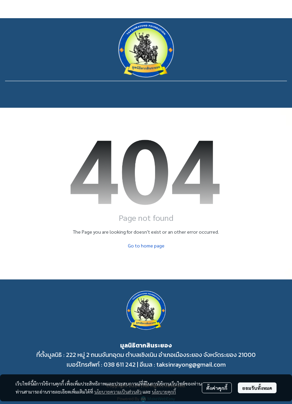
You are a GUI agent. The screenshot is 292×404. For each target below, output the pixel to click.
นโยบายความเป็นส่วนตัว (118, 392)
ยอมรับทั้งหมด (257, 388)
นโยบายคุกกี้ (164, 392)
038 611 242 (120, 364)
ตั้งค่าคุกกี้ (216, 388)
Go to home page (146, 245)
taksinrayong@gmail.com (191, 364)
